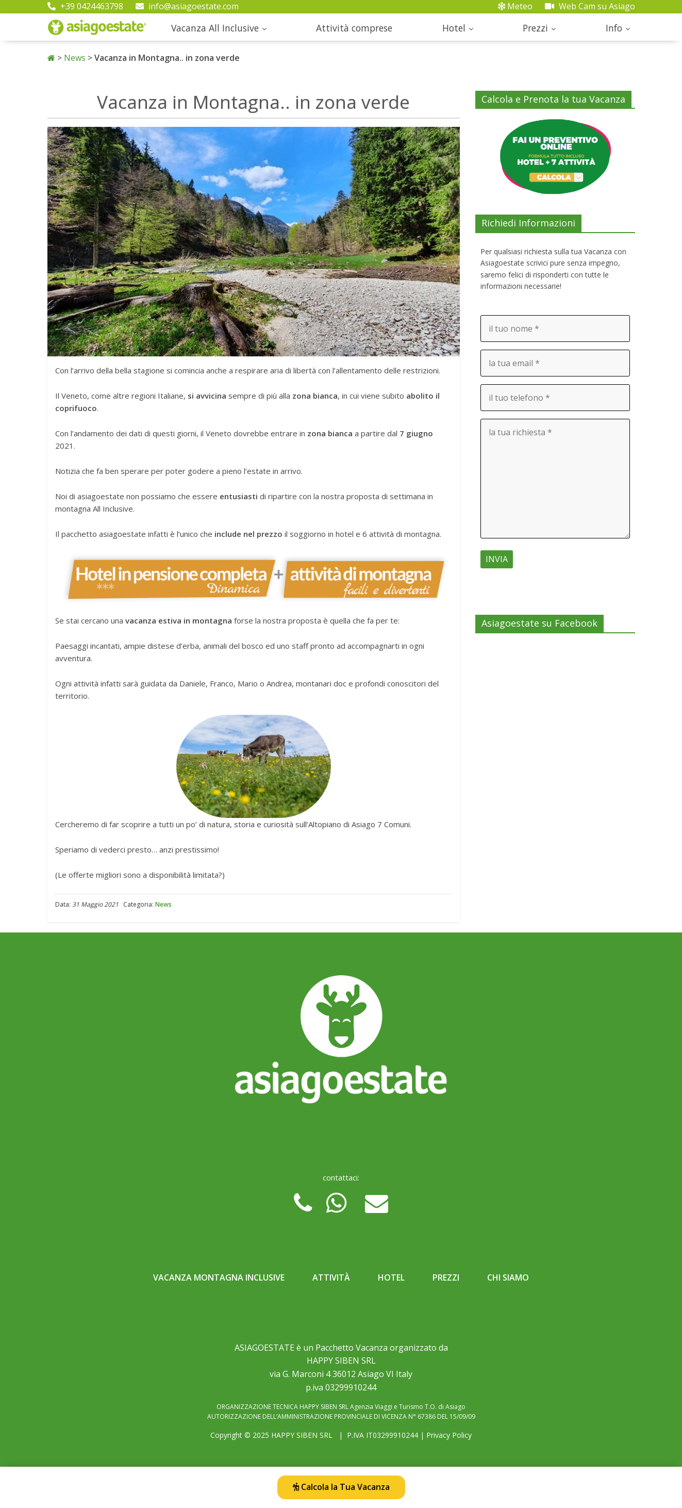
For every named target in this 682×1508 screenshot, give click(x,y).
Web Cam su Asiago (590, 6)
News (75, 57)
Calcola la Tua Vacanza (341, 1487)
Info (614, 28)
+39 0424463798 (85, 6)
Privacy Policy (449, 1435)
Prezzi (535, 28)
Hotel (453, 28)
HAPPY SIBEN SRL (301, 1435)
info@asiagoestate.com (187, 6)
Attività (331, 1277)
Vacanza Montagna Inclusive (219, 1277)
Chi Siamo (508, 1277)
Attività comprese (354, 28)
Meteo (515, 6)
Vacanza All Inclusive (215, 28)
